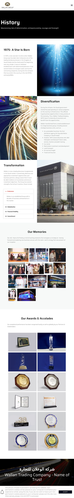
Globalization (11, 207)
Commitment (11, 216)
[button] (71, 5)
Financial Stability (12, 212)
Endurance (10, 191)
